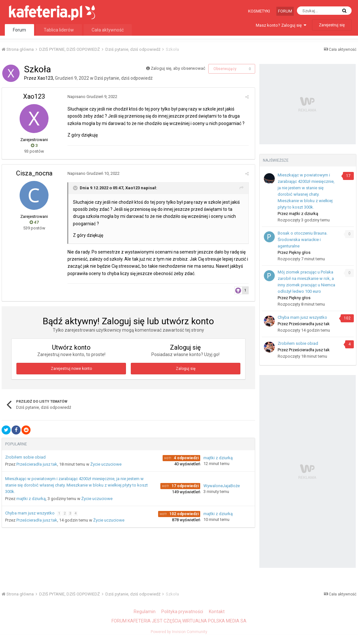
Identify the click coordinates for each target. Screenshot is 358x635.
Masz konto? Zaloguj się (281, 25)
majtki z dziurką (218, 457)
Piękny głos (299, 252)
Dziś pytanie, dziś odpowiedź (123, 78)
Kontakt (217, 611)
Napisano (91, 96)
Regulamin (145, 611)
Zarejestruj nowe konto (71, 368)
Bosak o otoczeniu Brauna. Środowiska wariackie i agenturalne (302, 239)
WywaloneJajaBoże (221, 485)
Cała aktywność (108, 29)
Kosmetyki (259, 11)
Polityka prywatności (182, 611)
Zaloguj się (185, 368)
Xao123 (45, 78)
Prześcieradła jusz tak (36, 464)
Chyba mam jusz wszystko (30, 513)
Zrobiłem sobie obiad (25, 457)
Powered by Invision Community (179, 632)
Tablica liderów (59, 29)
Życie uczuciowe (105, 464)
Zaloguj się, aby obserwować (178, 68)
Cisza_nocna (34, 173)
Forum (285, 11)
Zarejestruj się (332, 24)
